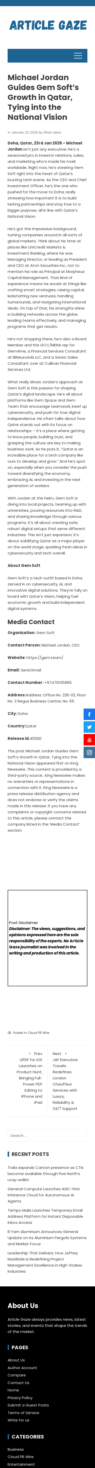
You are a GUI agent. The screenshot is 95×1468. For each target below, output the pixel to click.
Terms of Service (23, 1412)
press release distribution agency (39, 793)
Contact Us (18, 1382)
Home (13, 1390)
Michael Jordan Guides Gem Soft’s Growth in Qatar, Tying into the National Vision (43, 757)
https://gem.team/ (45, 657)
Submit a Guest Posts (28, 1405)
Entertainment (21, 1464)
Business (16, 1449)
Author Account (22, 1367)
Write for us (18, 1420)
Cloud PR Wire (38, 1033)
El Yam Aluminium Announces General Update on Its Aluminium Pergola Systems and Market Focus (47, 1237)
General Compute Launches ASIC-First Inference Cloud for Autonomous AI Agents (44, 1195)
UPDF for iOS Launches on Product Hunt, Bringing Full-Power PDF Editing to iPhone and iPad (27, 1078)
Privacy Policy (20, 1397)
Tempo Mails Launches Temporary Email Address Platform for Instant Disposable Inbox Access (45, 1216)
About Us (16, 1360)
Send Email (31, 670)
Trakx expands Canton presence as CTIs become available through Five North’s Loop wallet (46, 1173)
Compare (17, 1375)
